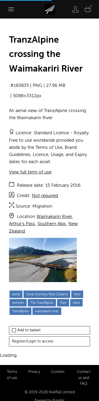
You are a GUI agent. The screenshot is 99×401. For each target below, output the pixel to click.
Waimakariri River (54, 216)
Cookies (57, 366)
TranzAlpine (20, 311)
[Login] (75, 9)
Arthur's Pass (22, 223)
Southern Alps (51, 223)
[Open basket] (88, 9)
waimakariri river (47, 311)
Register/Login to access (32, 341)
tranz (76, 303)
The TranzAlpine (41, 303)
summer (18, 303)
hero (77, 294)
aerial (16, 294)
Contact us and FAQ (84, 372)
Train (63, 303)
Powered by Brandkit (49, 394)
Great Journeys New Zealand (47, 294)
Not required (45, 195)
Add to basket (26, 330)
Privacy (34, 366)
